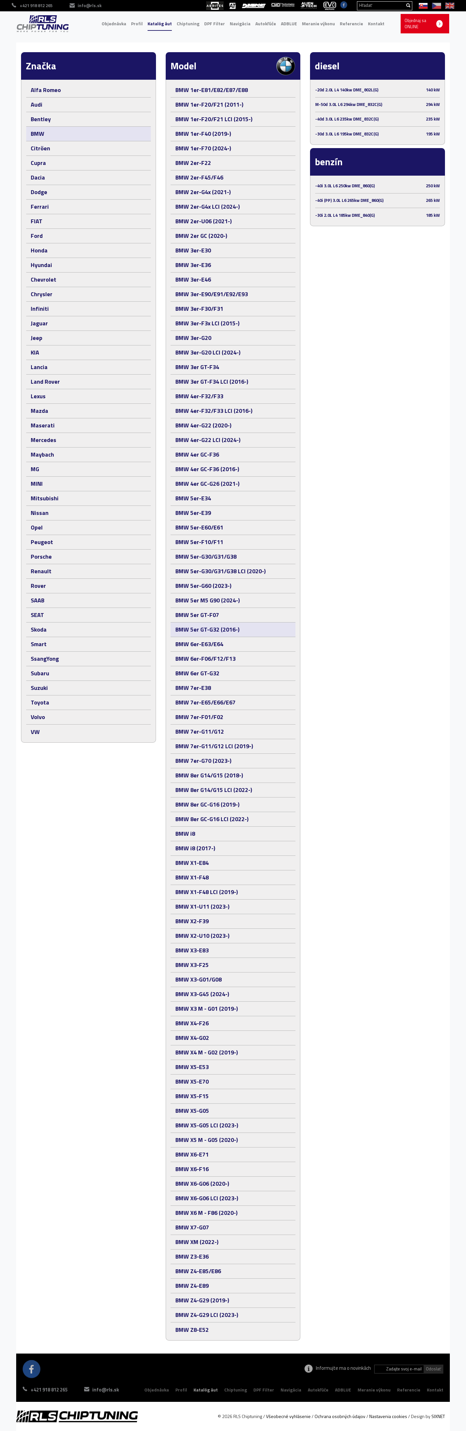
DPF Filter (214, 23)
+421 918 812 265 (49, 1389)
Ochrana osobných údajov (340, 1416)
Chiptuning (188, 23)
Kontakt (376, 23)
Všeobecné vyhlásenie (288, 1416)
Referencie (351, 23)
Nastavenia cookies (388, 1416)
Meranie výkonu (318, 23)
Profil (137, 23)
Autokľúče (265, 23)
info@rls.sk (106, 1389)
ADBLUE (289, 23)
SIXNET (438, 1416)
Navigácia (240, 23)
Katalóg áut (160, 23)
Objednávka (114, 23)
